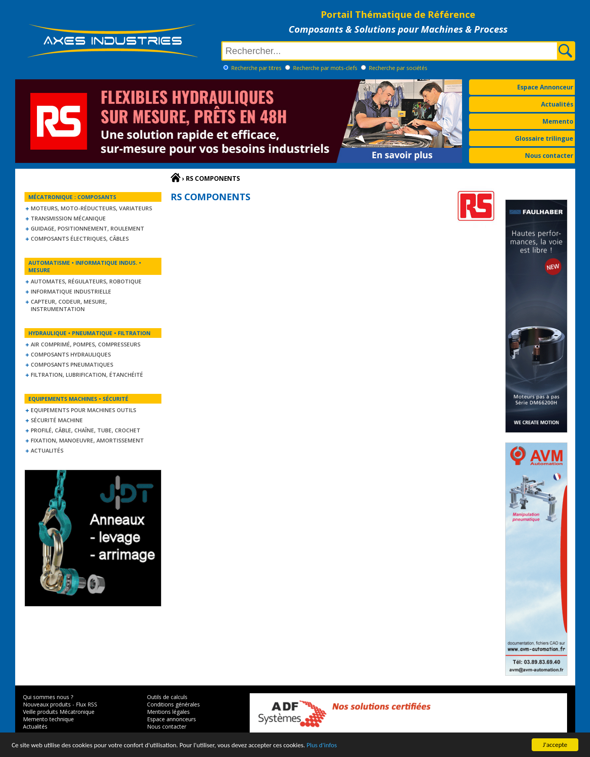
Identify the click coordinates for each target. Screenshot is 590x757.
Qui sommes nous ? (48, 697)
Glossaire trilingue (544, 138)
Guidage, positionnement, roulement (87, 228)
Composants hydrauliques (71, 354)
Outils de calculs (167, 697)
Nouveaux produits (47, 704)
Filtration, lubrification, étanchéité (87, 374)
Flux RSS (86, 704)
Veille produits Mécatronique (59, 711)
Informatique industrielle (71, 291)
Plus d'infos (321, 745)
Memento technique (48, 719)
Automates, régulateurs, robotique (86, 281)
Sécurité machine (57, 420)
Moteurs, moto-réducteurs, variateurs (91, 208)
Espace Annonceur (545, 87)
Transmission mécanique (68, 218)
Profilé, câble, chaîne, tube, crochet (85, 430)
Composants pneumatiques (72, 364)
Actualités (557, 104)
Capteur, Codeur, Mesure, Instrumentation (69, 305)
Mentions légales (168, 711)
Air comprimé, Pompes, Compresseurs (85, 344)
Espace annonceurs (171, 719)
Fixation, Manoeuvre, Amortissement (87, 440)
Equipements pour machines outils (83, 410)
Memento (558, 121)
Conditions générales (173, 704)
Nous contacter (549, 155)
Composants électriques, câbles (80, 238)
